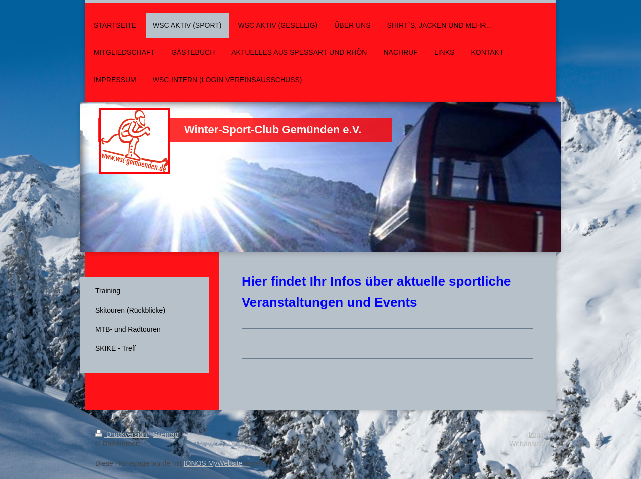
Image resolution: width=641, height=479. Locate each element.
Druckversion (122, 434)
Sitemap (165, 434)
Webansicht (527, 444)
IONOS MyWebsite (213, 463)
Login (537, 434)
